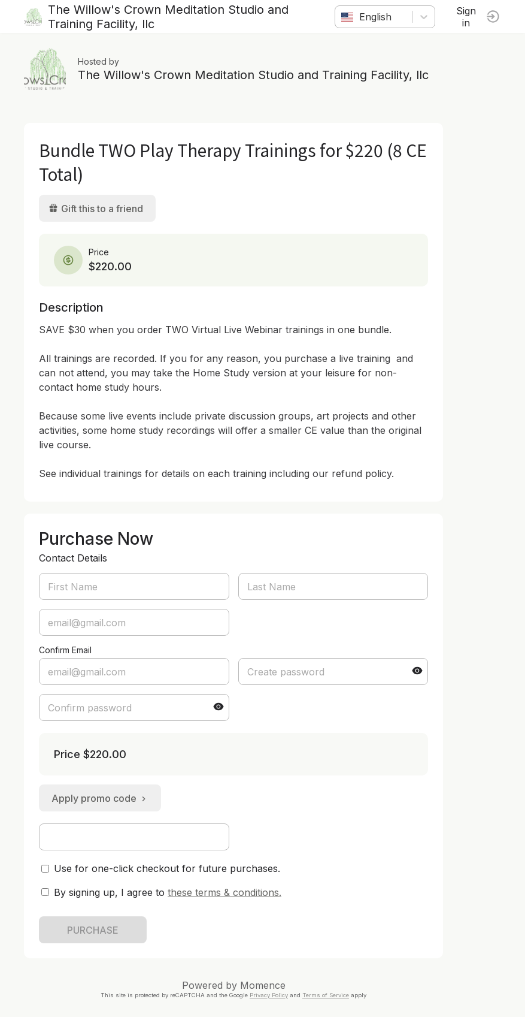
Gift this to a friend (95, 209)
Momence (263, 985)
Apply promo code (99, 798)
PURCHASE (93, 930)
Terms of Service (325, 995)
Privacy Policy (269, 995)
